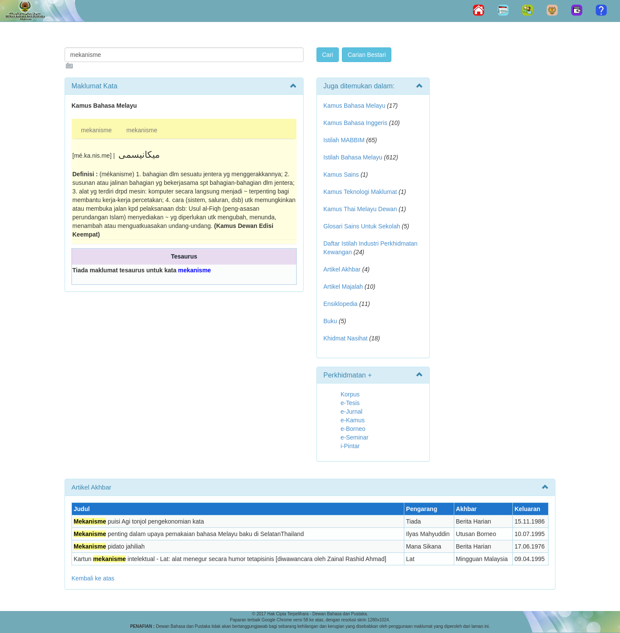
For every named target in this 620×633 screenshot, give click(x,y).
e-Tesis (350, 402)
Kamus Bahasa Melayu (355, 105)
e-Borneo (353, 428)
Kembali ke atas (93, 578)
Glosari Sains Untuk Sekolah (361, 226)
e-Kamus (353, 420)
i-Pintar (350, 446)
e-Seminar (355, 437)
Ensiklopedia (340, 303)
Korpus (350, 394)
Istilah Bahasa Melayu (352, 157)
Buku (330, 321)
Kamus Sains (341, 174)
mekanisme (96, 130)
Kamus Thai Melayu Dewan (360, 209)
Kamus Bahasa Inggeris (355, 122)
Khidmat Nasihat (345, 338)
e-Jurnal (352, 411)
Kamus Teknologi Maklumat (360, 191)
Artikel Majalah (343, 286)
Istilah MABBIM (344, 140)
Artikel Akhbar (341, 269)
